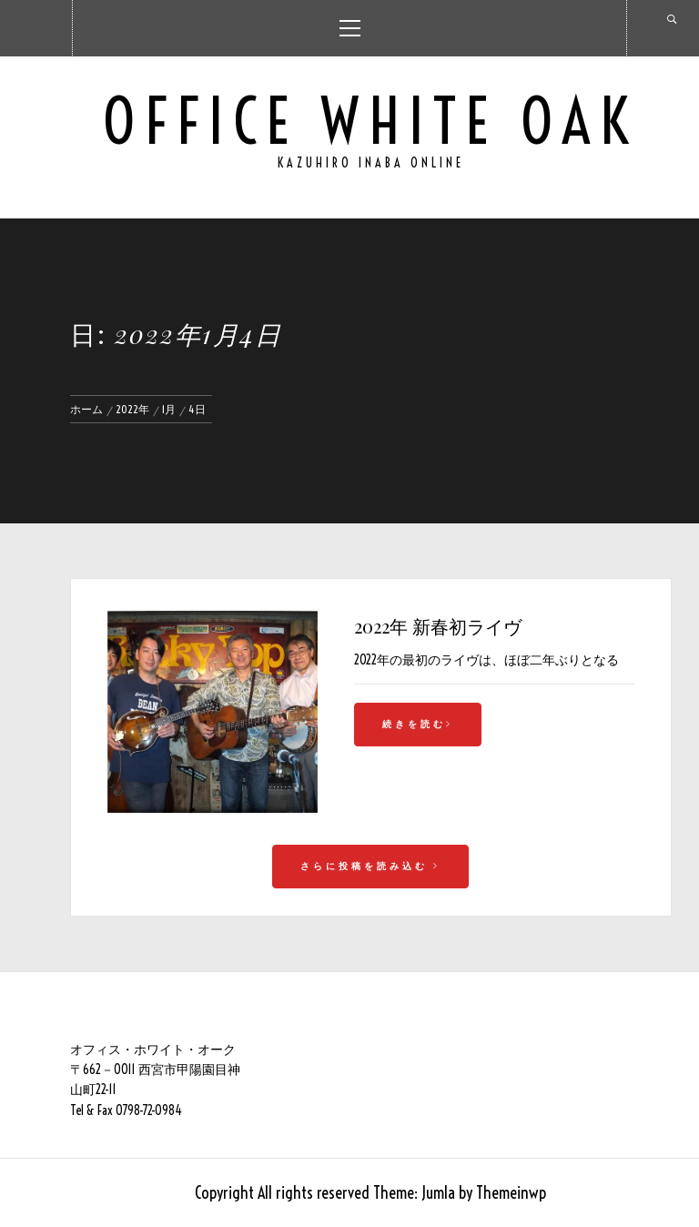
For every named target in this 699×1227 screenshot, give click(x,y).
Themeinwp (511, 1192)
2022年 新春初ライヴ (438, 626)
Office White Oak (370, 121)
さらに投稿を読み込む (370, 866)
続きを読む (417, 724)
